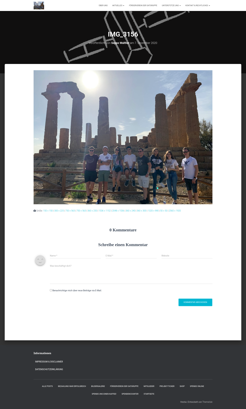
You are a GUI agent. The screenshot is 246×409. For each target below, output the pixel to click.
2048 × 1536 (118, 210)
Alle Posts (47, 386)
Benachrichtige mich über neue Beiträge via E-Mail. (77, 290)
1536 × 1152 (105, 210)
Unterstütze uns (171, 5)
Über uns (103, 5)
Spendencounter (130, 394)
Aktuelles (118, 5)
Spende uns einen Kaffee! (104, 394)
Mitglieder (149, 386)
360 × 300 (141, 210)
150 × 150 (48, 210)
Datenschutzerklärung (49, 369)
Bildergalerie (98, 386)
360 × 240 (130, 210)
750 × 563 (70, 210)
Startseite (149, 394)
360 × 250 (92, 210)
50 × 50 (163, 210)
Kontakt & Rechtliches (197, 5)
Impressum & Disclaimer (49, 361)
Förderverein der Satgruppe (143, 5)
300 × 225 (59, 210)
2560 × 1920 (175, 210)
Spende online (197, 386)
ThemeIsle (207, 402)
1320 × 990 (153, 210)
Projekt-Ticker (167, 386)
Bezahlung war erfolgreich (72, 386)
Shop (182, 386)
